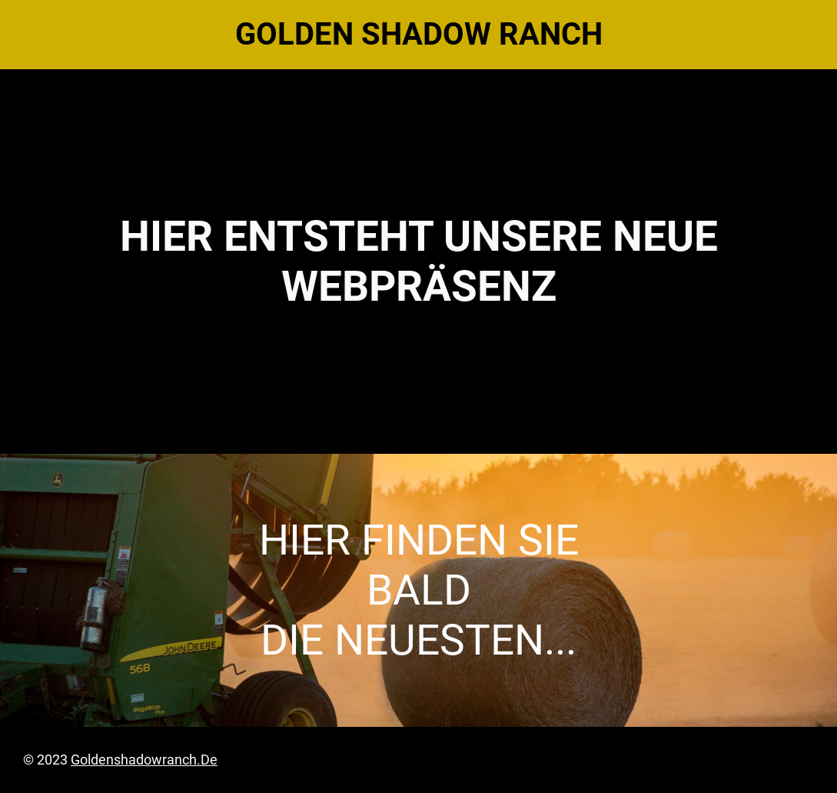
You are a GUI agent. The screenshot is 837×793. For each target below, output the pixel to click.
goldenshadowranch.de (144, 759)
